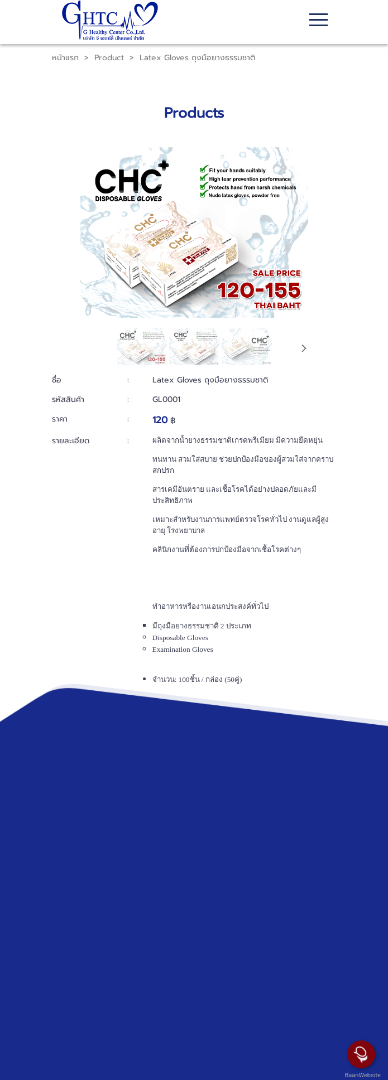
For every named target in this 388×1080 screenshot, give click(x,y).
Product (109, 58)
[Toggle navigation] (318, 21)
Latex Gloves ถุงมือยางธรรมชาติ (197, 58)
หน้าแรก (65, 58)
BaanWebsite (362, 1075)
